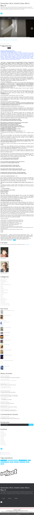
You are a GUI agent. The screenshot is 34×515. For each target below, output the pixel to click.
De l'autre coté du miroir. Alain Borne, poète (8, 409)
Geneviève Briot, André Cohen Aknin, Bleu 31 (15, 4)
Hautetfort (19, 509)
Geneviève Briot (3, 280)
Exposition (2, 294)
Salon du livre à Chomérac (5, 402)
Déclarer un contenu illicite (4, 511)
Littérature (2, 283)
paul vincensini (22, 462)
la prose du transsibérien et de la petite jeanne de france (16, 235)
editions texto (14, 236)
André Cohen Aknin (3, 279)
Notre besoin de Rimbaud (5, 376)
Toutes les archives (3, 444)
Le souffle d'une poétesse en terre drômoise (8, 380)
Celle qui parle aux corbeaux (9, 417)
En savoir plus (18, 514)
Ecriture (14, 234)
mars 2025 (2, 440)
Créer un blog (15, 509)
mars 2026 (2, 432)
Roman (27, 462)
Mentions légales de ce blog (11, 511)
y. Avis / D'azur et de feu (4, 303)
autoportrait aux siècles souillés (6, 238)
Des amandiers (3, 398)
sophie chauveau (29, 235)
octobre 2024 (2, 443)
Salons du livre (3, 300)
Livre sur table (2, 384)
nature (1, 296)
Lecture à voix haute (4, 292)
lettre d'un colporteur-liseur (12, 460)
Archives (9, 18)
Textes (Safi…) (2, 302)
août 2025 (2, 436)
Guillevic (2, 463)
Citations (2, 291)
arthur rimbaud (20, 236)
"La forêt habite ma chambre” (5, 387)
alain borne (16, 462)
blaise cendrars (3, 235)
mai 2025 (2, 437)
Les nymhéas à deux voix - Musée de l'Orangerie (9, 395)
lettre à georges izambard (28, 236)
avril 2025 (2, 439)
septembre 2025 (3, 435)
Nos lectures (2, 298)
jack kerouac (2, 237)
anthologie (8, 239)
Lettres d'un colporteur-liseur (21, 234)
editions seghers (8, 237)
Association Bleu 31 (3, 281)
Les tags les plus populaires (24, 510)
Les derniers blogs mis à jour (9, 510)
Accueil (3, 18)
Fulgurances (5, 45)
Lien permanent (3, 234)
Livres (1, 295)
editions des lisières (15, 238)
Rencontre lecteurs (3, 299)
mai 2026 (2, 431)
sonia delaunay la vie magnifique (6, 236)
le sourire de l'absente (5, 462)
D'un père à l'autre (3, 406)
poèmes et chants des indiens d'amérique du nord (19, 239)
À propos (16, 18)
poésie (29, 460)
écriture (11, 462)
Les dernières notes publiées (17, 510)
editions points (3, 240)
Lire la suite (27, 244)
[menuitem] (3, 18)
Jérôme (1, 417)
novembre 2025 (3, 433)
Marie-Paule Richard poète (5, 391)
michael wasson (9, 240)
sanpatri (18, 237)
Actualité (2, 288)
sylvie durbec (14, 237)
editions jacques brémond (24, 237)
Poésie (28, 234)
